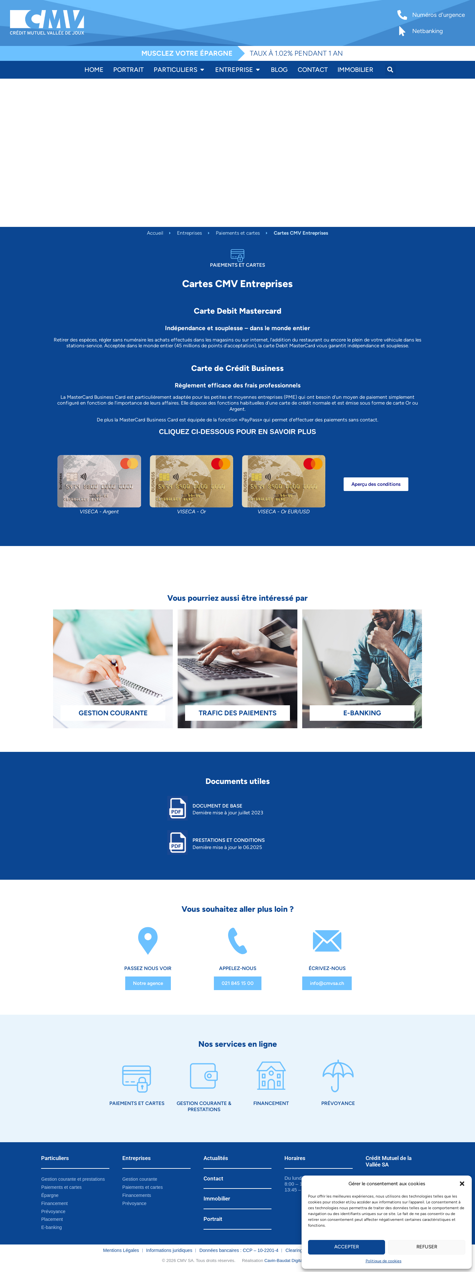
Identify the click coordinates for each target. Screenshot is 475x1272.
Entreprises (189, 233)
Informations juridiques (169, 1251)
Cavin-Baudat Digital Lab (288, 1261)
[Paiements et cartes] (136, 1076)
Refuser (426, 1247)
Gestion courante (139, 1179)
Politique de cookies (384, 1261)
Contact (213, 1179)
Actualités (216, 1158)
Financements (136, 1195)
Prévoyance (338, 1104)
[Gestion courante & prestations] (204, 1076)
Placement (52, 1219)
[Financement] (271, 1076)
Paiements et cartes (238, 233)
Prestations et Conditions (229, 840)
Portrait (213, 1219)
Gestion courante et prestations (73, 1179)
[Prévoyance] (338, 1076)
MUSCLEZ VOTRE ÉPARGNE (187, 53)
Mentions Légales (121, 1251)
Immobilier (217, 1199)
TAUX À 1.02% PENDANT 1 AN (296, 53)
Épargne (50, 1195)
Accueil (155, 233)
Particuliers (55, 1158)
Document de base (217, 806)
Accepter (346, 1247)
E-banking (51, 1228)
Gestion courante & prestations (204, 1107)
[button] (462, 1183)
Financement (271, 1104)
